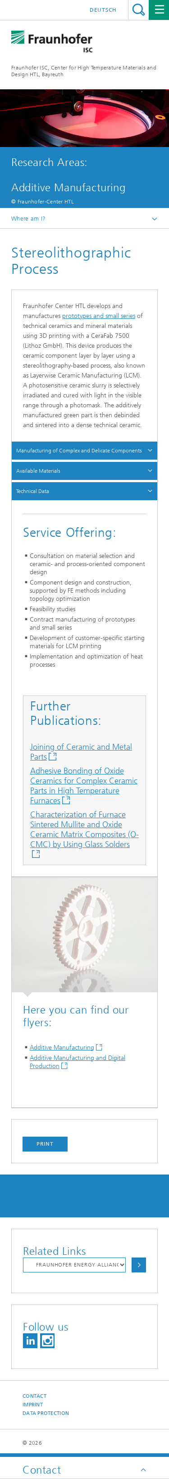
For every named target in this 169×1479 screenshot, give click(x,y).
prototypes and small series (98, 316)
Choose (139, 1265)
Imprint (33, 1405)
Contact (34, 1396)
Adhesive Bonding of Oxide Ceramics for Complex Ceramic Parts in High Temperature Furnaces (83, 786)
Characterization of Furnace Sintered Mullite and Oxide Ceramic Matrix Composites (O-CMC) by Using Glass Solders (84, 829)
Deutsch (103, 10)
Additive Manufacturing (62, 1047)
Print (45, 1144)
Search (138, 9)
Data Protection (46, 1413)
